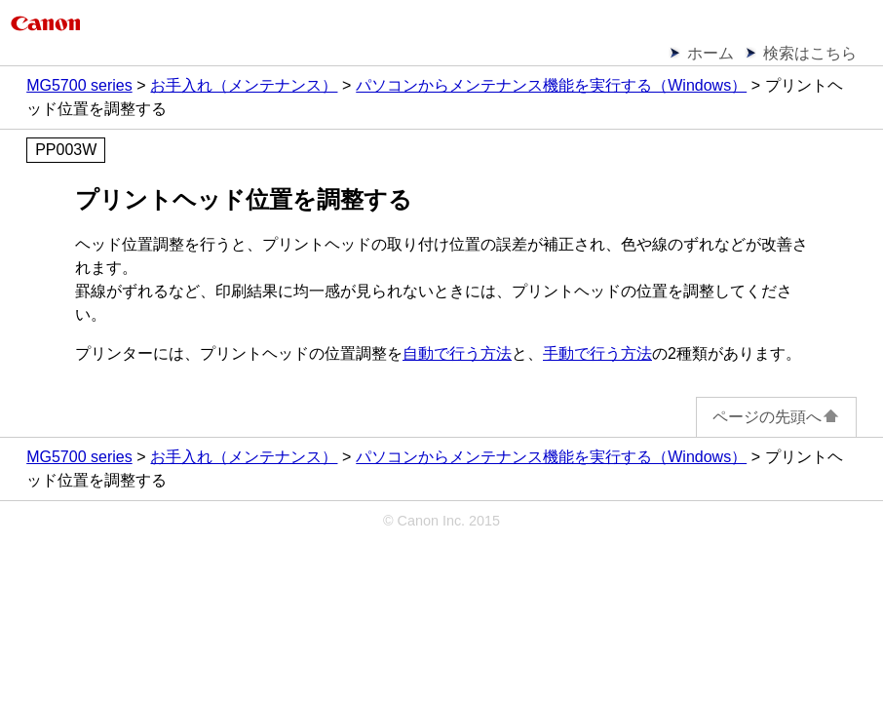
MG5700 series (79, 85)
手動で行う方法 (597, 353)
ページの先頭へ (776, 417)
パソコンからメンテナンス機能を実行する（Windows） (551, 85)
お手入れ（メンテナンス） (243, 85)
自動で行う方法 (457, 353)
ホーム (710, 53)
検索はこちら (810, 53)
